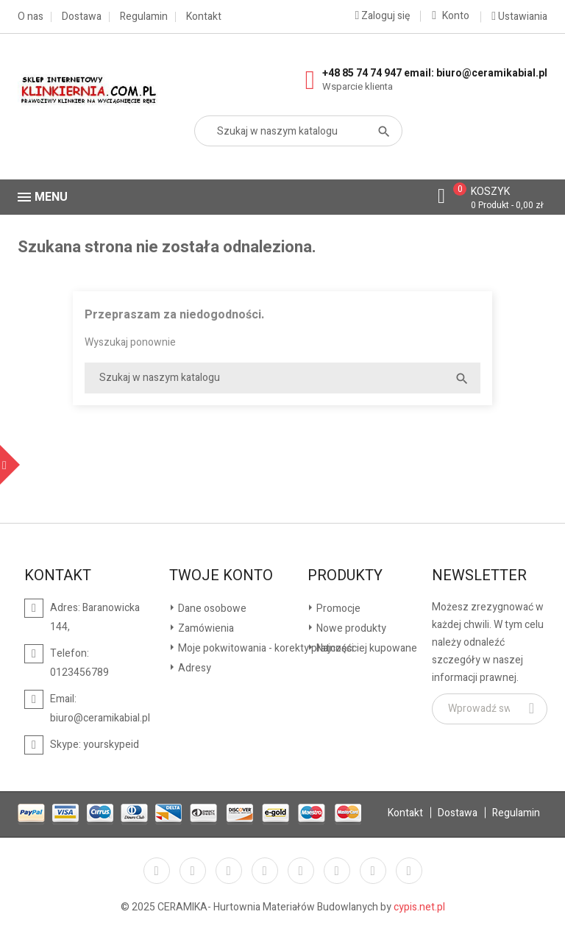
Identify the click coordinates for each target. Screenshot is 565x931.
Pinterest (301, 870)
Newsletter (479, 576)
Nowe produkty (350, 628)
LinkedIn (409, 870)
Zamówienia (205, 628)
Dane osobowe (211, 608)
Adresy (193, 668)
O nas (30, 17)
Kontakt (203, 17)
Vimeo (337, 870)
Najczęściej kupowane (365, 648)
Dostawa (82, 17)
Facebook (156, 870)
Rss (229, 870)
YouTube (265, 870)
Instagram (373, 870)
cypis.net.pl (419, 907)
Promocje (337, 608)
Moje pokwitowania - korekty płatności (265, 648)
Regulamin (144, 17)
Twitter (193, 870)
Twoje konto (221, 576)
